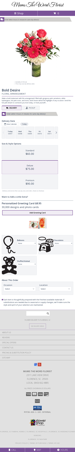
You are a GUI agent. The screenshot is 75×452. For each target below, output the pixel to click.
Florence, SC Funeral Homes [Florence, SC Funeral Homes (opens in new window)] (12, 432)
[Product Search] (38, 313)
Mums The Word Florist (37, 5)
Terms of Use (54, 443)
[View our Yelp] (39, 365)
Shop (18, 13)
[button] (37, 408)
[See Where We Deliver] (37, 326)
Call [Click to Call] (12, 449)
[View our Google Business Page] (35, 365)
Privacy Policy (21, 443)
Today (24, 124)
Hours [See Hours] (62, 449)
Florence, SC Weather (37, 439)
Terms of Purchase (38, 443)
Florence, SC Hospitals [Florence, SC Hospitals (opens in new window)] (37, 432)
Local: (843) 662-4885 (37, 382)
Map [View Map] (37, 449)
